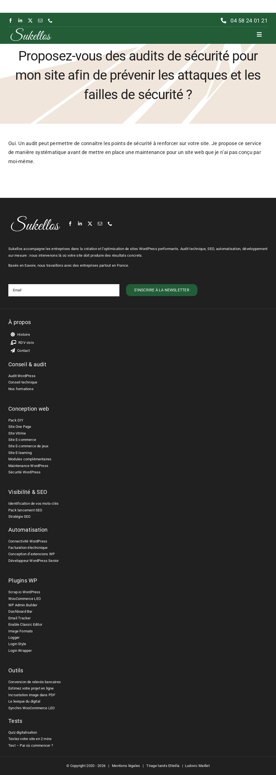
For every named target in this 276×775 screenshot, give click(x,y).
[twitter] (30, 20)
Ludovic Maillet (197, 766)
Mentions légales (126, 766)
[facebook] (10, 20)
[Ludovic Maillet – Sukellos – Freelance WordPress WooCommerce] (30, 29)
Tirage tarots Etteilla (162, 766)
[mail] (40, 20)
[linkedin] (20, 20)
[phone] (50, 20)
